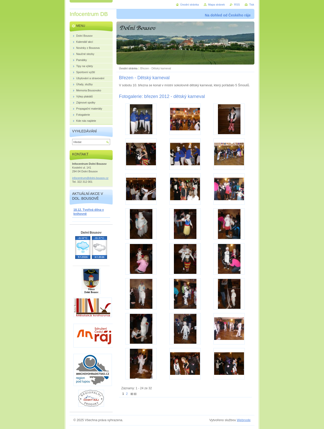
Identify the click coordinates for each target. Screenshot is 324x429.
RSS (237, 4)
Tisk (251, 4)
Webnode (244, 420)
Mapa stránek (216, 4)
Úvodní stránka (128, 68)
